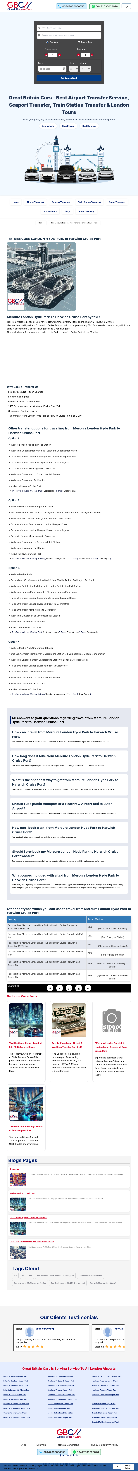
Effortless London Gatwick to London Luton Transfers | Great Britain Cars (111, 1047)
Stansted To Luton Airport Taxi (103, 1404)
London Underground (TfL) (58, 558)
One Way (54, 42)
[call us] (71, 6)
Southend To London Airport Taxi (60, 1376)
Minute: (85, 67)
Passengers (51, 49)
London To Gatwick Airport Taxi (60, 1417)
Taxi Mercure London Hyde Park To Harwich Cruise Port (74, 223)
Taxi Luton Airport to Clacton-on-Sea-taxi (30, 1283)
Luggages (82, 49)
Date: (41, 63)
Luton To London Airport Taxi (15, 1395)
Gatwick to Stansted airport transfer (103, 1283)
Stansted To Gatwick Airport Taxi (104, 1417)
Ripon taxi (14, 1169)
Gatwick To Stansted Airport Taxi (16, 1404)
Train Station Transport (89, 202)
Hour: (73, 67)
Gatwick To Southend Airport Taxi (17, 1417)
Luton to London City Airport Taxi (16, 1390)
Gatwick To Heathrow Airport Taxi (17, 1408)
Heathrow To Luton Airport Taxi (104, 1390)
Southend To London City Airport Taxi (62, 1399)
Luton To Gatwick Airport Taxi (15, 1399)
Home (16, 202)
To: (43, 35)
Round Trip (86, 42)
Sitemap (41, 1444)
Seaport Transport (61, 202)
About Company (86, 211)
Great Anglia (69, 491)
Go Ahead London (51, 632)
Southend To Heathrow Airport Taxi (61, 1395)
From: (44, 27)
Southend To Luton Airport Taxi (60, 1390)
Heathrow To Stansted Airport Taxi (105, 1385)
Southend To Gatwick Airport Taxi (61, 1381)
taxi (15, 1276)
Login (126, 6)
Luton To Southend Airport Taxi (16, 1385)
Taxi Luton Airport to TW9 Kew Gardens (28, 1217)
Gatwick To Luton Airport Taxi (15, 1413)
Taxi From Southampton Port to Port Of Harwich (32, 1242)
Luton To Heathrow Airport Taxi (16, 1381)
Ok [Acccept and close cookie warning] (117, 1466)
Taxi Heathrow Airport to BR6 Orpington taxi (68, 1283)
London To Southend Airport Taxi (60, 1413)
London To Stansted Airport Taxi (60, 1404)
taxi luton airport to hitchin (22, 1193)
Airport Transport (35, 202)
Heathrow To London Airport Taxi (105, 1381)
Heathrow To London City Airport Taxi (106, 1376)
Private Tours (50, 211)
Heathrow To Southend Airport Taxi (105, 1395)
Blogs (67, 211)
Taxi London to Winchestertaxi (90, 1276)
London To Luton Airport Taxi (59, 1408)
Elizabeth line (50, 491)
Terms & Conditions (67, 1444)
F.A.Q (23, 1444)
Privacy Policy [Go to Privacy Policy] (127, 1467)
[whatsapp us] (104, 6)
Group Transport (117, 202)
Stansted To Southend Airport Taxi (105, 1408)
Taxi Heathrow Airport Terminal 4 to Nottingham (55, 1276)
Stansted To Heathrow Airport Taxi (105, 1422)
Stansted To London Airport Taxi (104, 1413)
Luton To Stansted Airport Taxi (15, 1376)
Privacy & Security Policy (103, 1444)
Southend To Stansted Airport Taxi (61, 1385)
